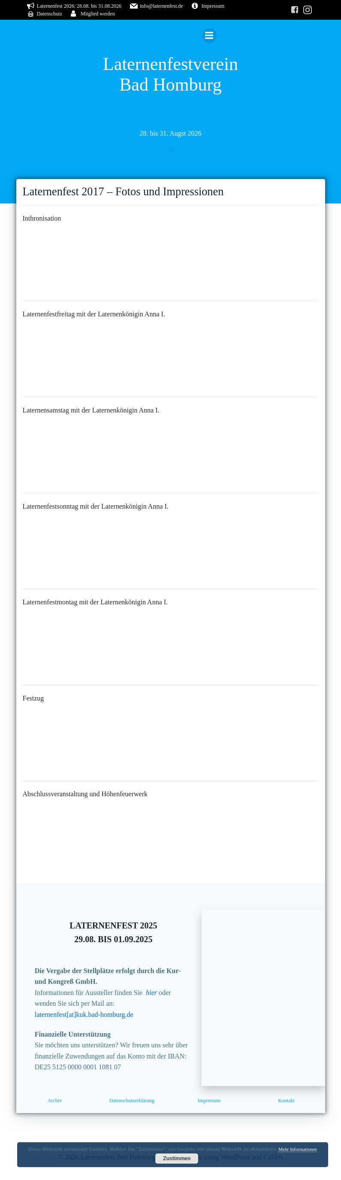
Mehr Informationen (297, 1149)
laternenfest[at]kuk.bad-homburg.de (84, 1014)
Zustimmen (176, 1159)
